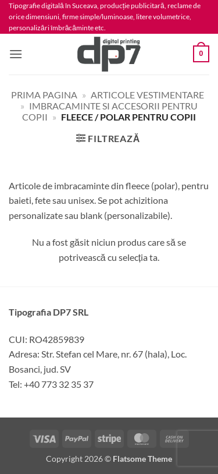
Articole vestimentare (147, 94)
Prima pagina (44, 94)
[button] (16, 54)
